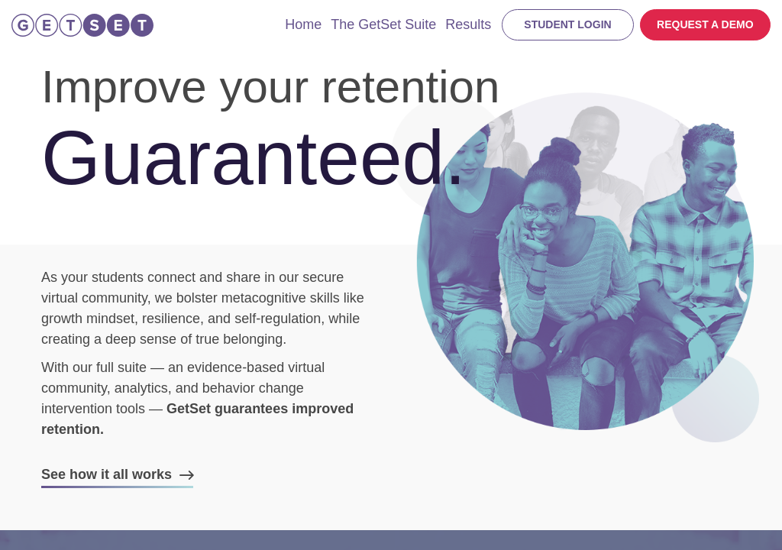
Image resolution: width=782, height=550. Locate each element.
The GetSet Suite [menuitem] (383, 24)
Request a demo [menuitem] (705, 24)
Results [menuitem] (468, 24)
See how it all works (108, 474)
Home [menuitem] (303, 24)
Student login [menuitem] (567, 24)
